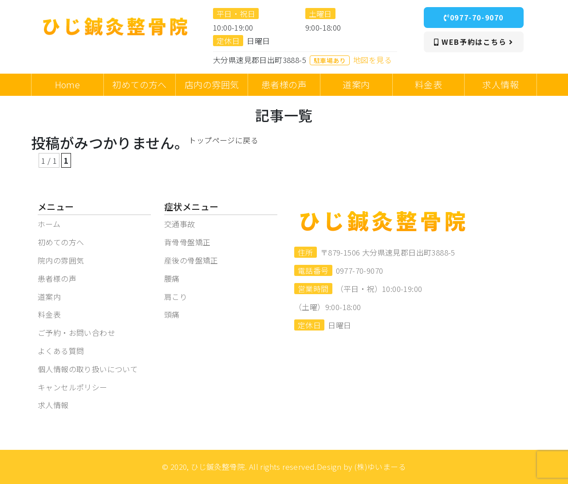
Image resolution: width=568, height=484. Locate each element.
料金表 (49, 314)
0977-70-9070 (474, 17)
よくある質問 (61, 350)
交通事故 (179, 223)
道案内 (49, 296)
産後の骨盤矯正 (191, 260)
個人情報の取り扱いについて (88, 368)
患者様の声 (57, 278)
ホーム (49, 223)
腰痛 (172, 278)
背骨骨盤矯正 (187, 242)
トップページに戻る (223, 140)
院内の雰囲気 (61, 260)
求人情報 (53, 404)
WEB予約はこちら (473, 41)
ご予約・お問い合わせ (76, 332)
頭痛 (172, 314)
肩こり (175, 296)
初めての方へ (61, 242)
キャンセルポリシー (72, 387)
